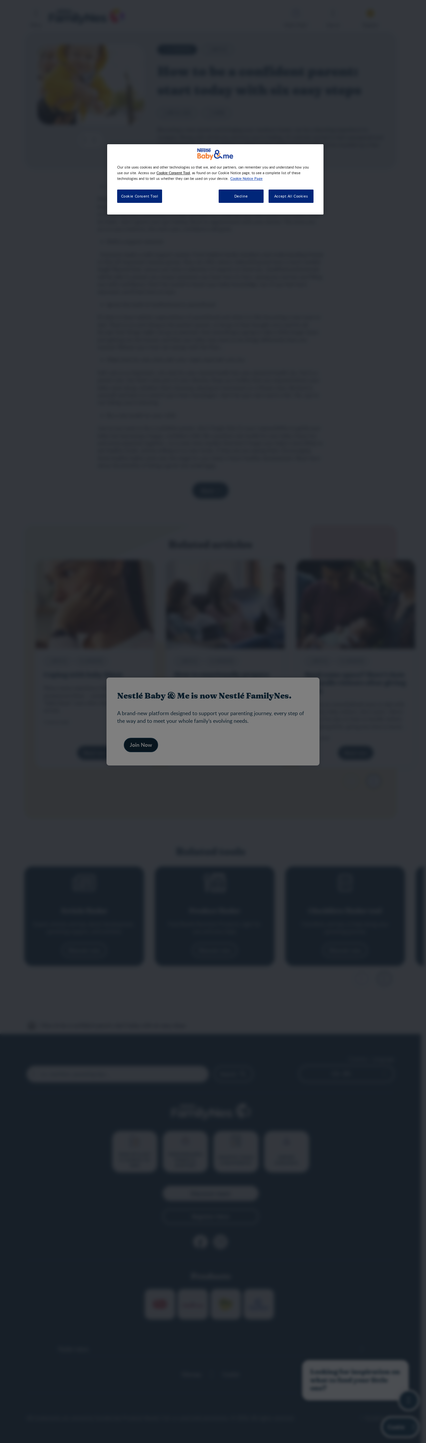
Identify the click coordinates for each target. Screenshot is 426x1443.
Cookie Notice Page (246, 178)
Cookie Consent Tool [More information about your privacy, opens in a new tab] (173, 172)
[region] (215, 179)
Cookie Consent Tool (139, 196)
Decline (241, 196)
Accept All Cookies (291, 196)
